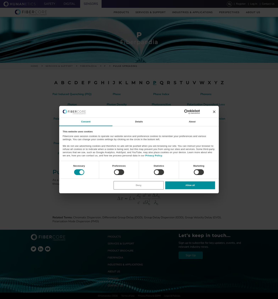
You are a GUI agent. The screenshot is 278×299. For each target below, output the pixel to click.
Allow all (190, 185)
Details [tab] (139, 121)
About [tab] (192, 121)
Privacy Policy (153, 155)
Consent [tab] (86, 121)
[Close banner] (214, 112)
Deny (138, 185)
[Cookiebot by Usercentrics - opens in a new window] (184, 111)
